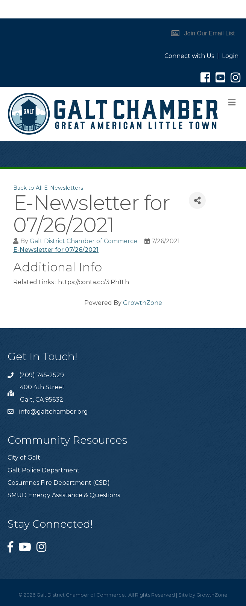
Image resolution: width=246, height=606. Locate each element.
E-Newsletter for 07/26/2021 (56, 249)
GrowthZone (142, 302)
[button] (202, 33)
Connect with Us (189, 55)
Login (230, 55)
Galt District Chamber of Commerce (83, 241)
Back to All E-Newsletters (48, 187)
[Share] (197, 200)
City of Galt (24, 457)
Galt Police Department (44, 470)
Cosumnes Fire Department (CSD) (59, 482)
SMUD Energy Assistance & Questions (64, 495)
